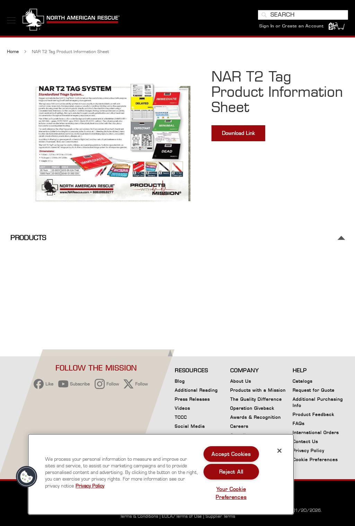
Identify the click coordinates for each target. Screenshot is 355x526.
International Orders (316, 432)
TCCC (181, 417)
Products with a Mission (258, 390)
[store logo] (71, 20)
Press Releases (192, 399)
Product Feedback (313, 414)
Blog (180, 381)
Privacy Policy (308, 450)
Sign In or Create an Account (291, 25)
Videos (182, 408)
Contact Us (305, 441)
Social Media (190, 426)
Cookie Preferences (315, 460)
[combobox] (303, 15)
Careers (239, 426)
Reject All (231, 472)
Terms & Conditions (139, 516)
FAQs (298, 423)
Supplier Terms (220, 516)
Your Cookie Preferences (231, 493)
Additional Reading (196, 390)
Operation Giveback (252, 408)
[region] (161, 474)
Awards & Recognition (255, 417)
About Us (240, 381)
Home (13, 54)
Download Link (238, 136)
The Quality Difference (256, 399)
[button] (27, 477)
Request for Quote (314, 390)
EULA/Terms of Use (182, 516)
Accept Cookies (231, 454)
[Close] (279, 450)
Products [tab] (28, 241)
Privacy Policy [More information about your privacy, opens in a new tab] (90, 486)
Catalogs (302, 381)
